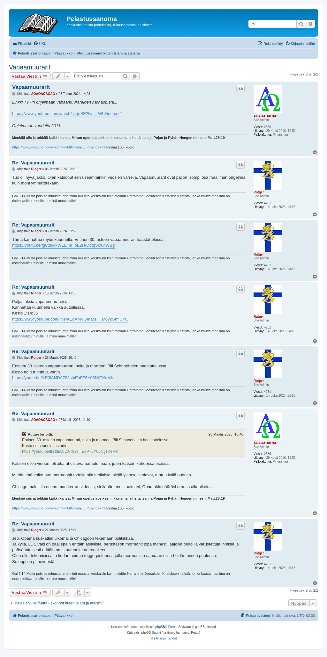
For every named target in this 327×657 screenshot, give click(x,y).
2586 (267, 127)
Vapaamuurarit (29, 67)
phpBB (160, 627)
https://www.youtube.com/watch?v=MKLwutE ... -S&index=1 (58, 147)
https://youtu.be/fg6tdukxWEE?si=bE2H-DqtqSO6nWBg (63, 245)
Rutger (259, 192)
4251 (267, 203)
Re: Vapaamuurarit (33, 162)
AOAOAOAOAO (266, 116)
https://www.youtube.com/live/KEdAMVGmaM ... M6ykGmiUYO (70, 319)
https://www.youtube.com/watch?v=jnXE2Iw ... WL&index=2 (67, 113)
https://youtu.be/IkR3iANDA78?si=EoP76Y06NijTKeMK (63, 377)
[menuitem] (39, 43)
